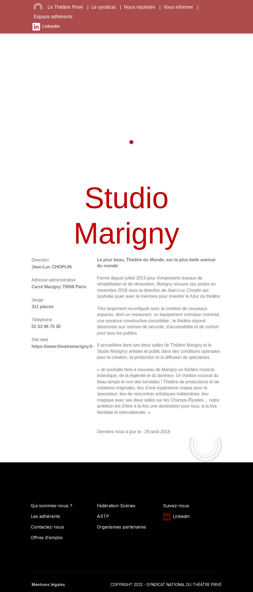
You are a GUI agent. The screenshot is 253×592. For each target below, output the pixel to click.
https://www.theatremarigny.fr (62, 346)
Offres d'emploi (46, 537)
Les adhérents (45, 516)
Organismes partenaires (121, 527)
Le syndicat (103, 7)
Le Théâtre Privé (65, 7)
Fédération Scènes (116, 505)
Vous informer (178, 7)
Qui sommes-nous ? (51, 505)
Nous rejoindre (139, 7)
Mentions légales (48, 584)
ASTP (103, 516)
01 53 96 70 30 (46, 326)
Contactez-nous (47, 527)
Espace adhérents (53, 16)
